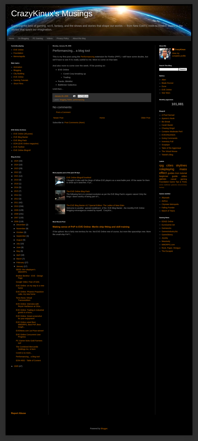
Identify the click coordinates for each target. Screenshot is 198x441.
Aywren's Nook (168, 118)
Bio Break (166, 122)
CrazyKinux (180, 49)
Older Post (145, 118)
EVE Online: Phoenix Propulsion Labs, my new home (30, 293)
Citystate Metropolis (170, 204)
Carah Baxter (167, 125)
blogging (63, 100)
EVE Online (19, 50)
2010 (16, 206)
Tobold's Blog (167, 155)
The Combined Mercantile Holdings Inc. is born (27, 348)
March (19, 259)
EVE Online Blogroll (22, 150)
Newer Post (58, 118)
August (19, 240)
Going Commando (170, 138)
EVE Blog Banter (21, 137)
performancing (78, 100)
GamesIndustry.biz (170, 231)
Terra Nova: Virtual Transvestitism (24, 299)
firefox (69, 100)
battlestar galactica (170, 185)
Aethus (165, 201)
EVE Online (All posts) (23, 134)
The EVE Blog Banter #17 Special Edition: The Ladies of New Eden (95, 205)
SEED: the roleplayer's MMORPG (25, 270)
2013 (16, 199)
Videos (50, 38)
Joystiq (165, 238)
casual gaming (179, 179)
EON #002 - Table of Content (28, 360)
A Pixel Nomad (168, 115)
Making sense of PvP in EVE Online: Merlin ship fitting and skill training (91, 226)
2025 (16, 161)
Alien (164, 80)
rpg (161, 165)
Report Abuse (18, 413)
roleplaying (166, 169)
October (20, 232)
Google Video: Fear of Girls (27, 282)
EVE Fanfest (19, 147)
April (18, 255)
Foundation (18, 53)
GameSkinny (167, 235)
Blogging (17, 70)
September (21, 236)
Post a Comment (63, 112)
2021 (16, 176)
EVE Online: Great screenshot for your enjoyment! (29, 317)
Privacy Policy (63, 38)
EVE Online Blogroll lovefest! (78, 177)
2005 (16, 366)
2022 (16, 172)
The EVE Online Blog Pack (78, 191)
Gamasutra (166, 228)
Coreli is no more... (24, 353)
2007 (16, 217)
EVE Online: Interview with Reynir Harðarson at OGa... (29, 305)
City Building (19, 73)
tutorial (183, 173)
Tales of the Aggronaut (171, 148)
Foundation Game (167, 182)
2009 (16, 210)
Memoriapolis (19, 56)
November (21, 228)
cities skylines (176, 165)
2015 (16, 191)
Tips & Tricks (181, 182)
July (18, 244)
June (18, 247)
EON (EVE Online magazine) (26, 143)
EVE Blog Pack (20, 140)
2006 (16, 221)
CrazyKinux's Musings (51, 13)
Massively (166, 241)
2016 (16, 187)
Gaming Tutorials (21, 80)
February (20, 262)
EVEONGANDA (168, 135)
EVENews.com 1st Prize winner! (30, 331)
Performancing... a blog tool (28, 356)
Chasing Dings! (168, 128)
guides (171, 173)
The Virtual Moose (169, 151)
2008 (16, 214)
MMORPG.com (168, 245)
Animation (18, 67)
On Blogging (23, 38)
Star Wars (166, 93)
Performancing (88, 56)
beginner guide (168, 176)
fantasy (161, 187)
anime (161, 185)
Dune (164, 86)
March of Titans (168, 211)
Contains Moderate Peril (172, 131)
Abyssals (165, 198)
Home (11, 38)
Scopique (166, 145)
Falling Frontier (168, 208)
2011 (16, 202)
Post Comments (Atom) (75, 122)
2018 (16, 184)
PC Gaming (38, 38)
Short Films (18, 83)
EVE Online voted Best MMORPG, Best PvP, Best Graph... (28, 324)
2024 (16, 165)
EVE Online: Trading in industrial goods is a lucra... (30, 311)
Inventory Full (167, 141)
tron (177, 173)
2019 (16, 180)
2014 (16, 195)
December (21, 225)
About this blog (79, 38)
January (20, 266)
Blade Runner (168, 83)
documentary (182, 185)
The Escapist (167, 251)
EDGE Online (167, 221)
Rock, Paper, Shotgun (171, 248)
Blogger (104, 428)
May (18, 251)
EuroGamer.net (168, 225)
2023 (16, 168)
